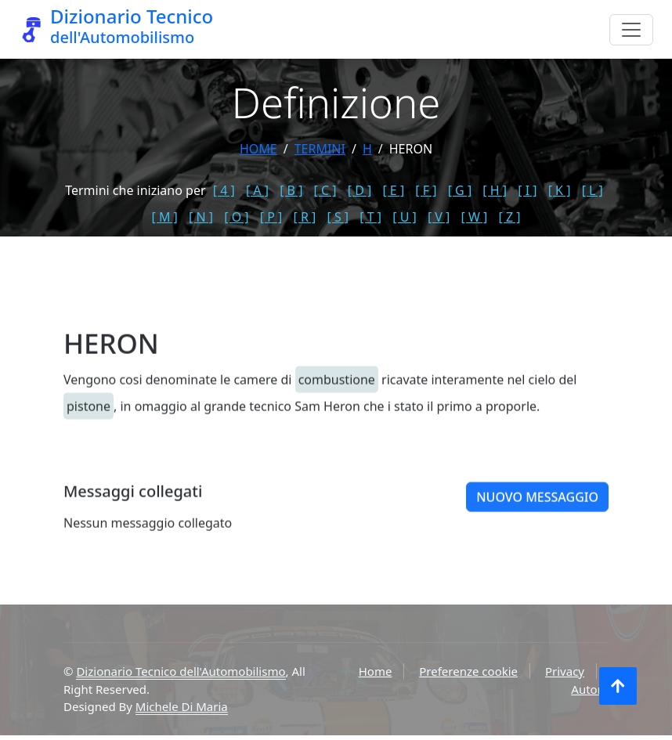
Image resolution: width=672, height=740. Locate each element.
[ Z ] (509, 217)
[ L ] (592, 190)
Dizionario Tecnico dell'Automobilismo (180, 671)
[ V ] (439, 217)
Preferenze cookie (468, 671)
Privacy (564, 671)
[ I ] (527, 190)
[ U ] (404, 217)
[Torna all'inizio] (618, 686)
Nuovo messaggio (537, 512)
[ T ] (370, 217)
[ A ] (257, 190)
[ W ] (474, 217)
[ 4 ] (224, 190)
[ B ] (291, 190)
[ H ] (494, 190)
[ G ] (460, 190)
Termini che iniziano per (135, 190)
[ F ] (425, 190)
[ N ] (201, 217)
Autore (590, 689)
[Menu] (631, 29)
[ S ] (338, 217)
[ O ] (236, 217)
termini (319, 148)
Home (258, 148)
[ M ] (165, 217)
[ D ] (360, 190)
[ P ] (271, 217)
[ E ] (393, 190)
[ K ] (559, 190)
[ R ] (304, 217)
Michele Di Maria (181, 706)
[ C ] (325, 190)
